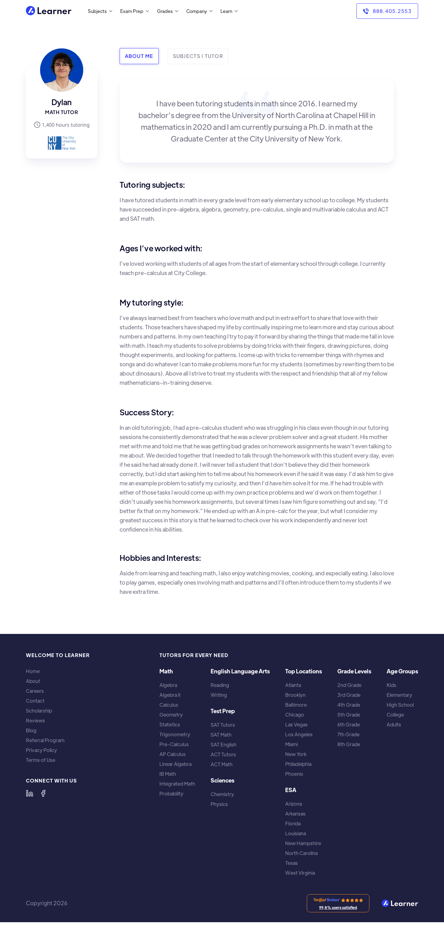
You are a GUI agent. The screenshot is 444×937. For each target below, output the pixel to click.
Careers (35, 691)
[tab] (139, 56)
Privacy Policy (41, 750)
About (33, 681)
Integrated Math (177, 784)
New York (295, 754)
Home (33, 671)
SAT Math (221, 735)
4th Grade (348, 705)
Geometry (171, 715)
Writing (219, 695)
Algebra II (169, 695)
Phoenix (294, 774)
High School (400, 705)
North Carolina (301, 853)
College (395, 715)
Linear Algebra (175, 764)
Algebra (168, 685)
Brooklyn (295, 695)
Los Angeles (299, 734)
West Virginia (300, 873)
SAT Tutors (223, 725)
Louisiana (295, 833)
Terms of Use (40, 760)
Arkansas (295, 814)
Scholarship (39, 711)
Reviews (35, 720)
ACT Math (221, 764)
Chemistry (222, 794)
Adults (394, 724)
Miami (291, 744)
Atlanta (293, 685)
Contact (35, 701)
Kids (391, 685)
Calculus (168, 705)
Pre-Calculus (174, 744)
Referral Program (45, 740)
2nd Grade (349, 685)
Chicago (294, 715)
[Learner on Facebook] (43, 793)
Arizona (293, 804)
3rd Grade (348, 695)
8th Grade (348, 744)
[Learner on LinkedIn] (29, 793)
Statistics (169, 724)
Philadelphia (298, 764)
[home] (49, 11)
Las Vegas (296, 724)
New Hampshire (303, 843)
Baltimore (296, 705)
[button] (98, 11)
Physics (219, 804)
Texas (291, 863)
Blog (31, 730)
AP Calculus (172, 754)
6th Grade (348, 724)
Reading (220, 685)
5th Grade (348, 715)
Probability (171, 794)
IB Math (167, 774)
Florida (293, 823)
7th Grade (348, 734)
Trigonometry (174, 734)
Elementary (399, 695)
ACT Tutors (223, 754)
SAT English (223, 745)
